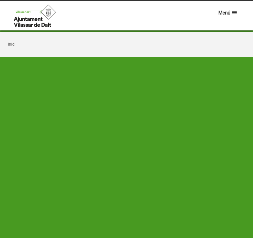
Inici (11, 44)
